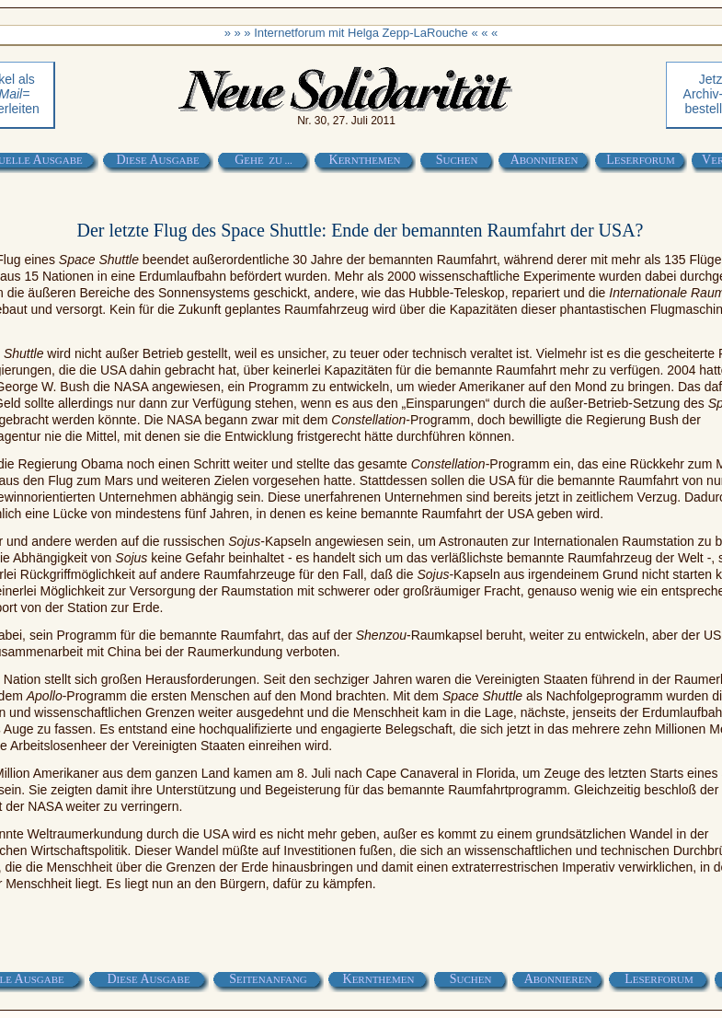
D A (157, 160)
